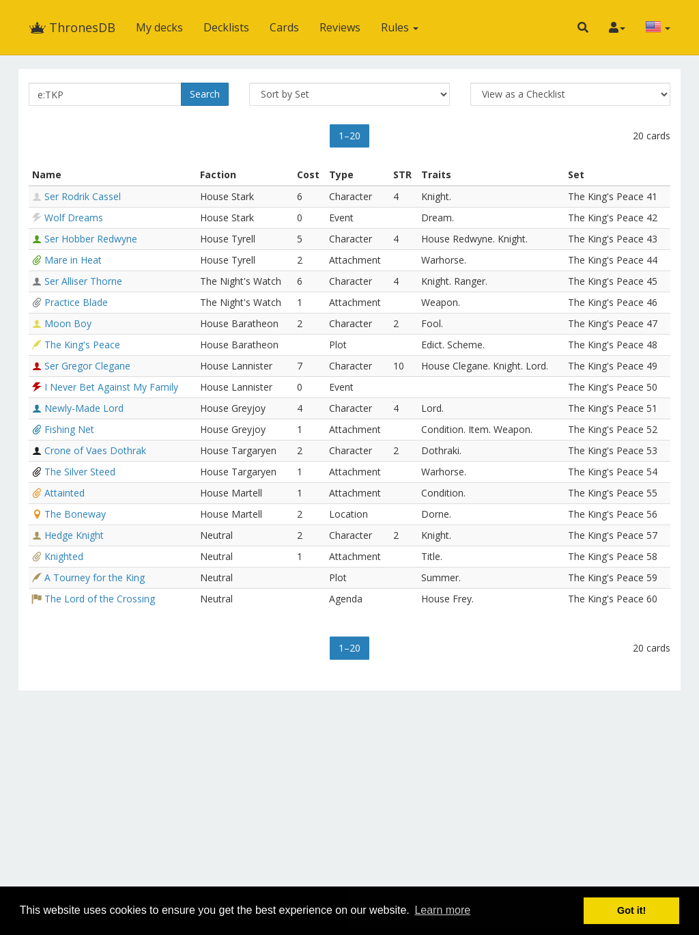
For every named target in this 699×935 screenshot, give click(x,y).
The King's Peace (82, 344)
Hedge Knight (74, 535)
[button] (583, 27)
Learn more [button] (442, 910)
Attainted (64, 492)
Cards (284, 27)
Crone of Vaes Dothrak (95, 450)
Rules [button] (399, 27)
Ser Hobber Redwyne (90, 238)
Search (205, 93)
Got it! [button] (631, 910)
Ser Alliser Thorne (83, 281)
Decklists (226, 27)
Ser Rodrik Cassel (82, 196)
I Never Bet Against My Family (111, 386)
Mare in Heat (73, 259)
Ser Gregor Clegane (87, 365)
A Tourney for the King (94, 577)
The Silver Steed (79, 471)
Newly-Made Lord (84, 408)
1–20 (349, 135)
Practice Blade (76, 302)
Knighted (63, 556)
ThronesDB (72, 27)
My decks (159, 27)
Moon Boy (67, 323)
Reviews (339, 27)
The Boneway (75, 513)
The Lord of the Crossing (99, 598)
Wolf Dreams (73, 217)
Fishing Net (69, 429)
